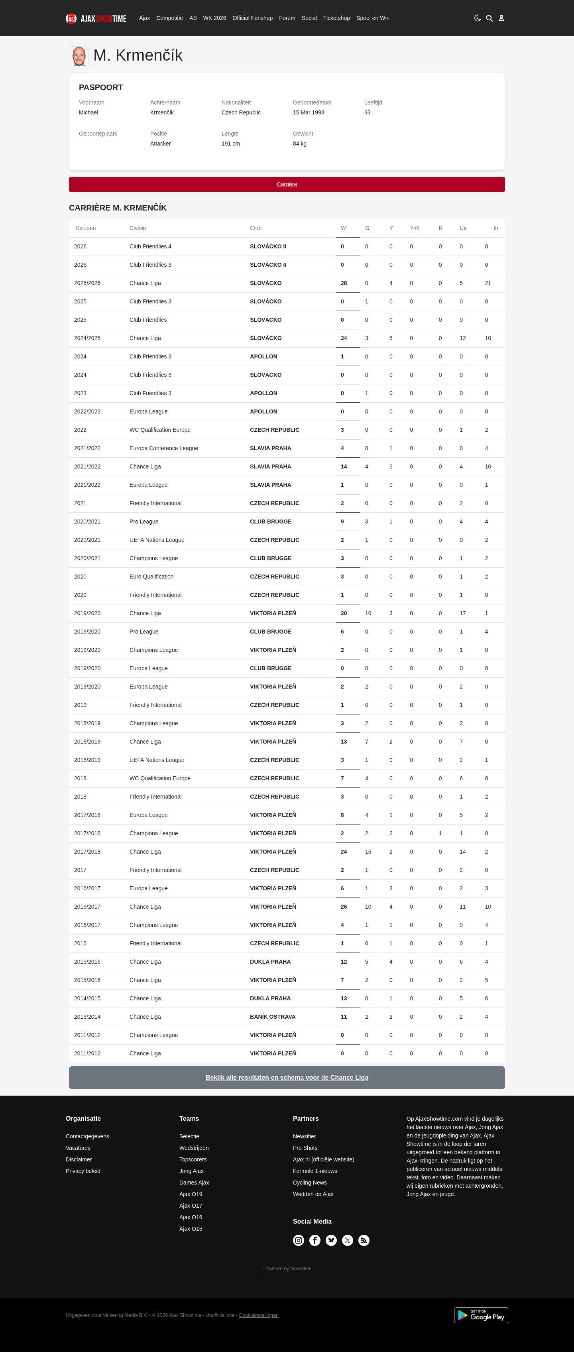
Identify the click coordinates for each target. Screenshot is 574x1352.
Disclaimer (79, 1159)
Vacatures (78, 1148)
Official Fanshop (248, 18)
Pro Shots (305, 1148)
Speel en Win (372, 18)
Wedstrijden (194, 1148)
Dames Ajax (194, 1182)
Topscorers (192, 1159)
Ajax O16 (190, 1217)
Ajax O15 (190, 1229)
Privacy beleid (83, 1171)
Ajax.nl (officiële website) (323, 1159)
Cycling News (310, 1182)
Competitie (167, 18)
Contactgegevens (87, 1136)
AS (193, 18)
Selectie (189, 1136)
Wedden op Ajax (313, 1194)
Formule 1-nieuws (315, 1171)
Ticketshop (336, 18)
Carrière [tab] (287, 184)
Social (308, 18)
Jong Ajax (191, 1171)
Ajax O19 (190, 1194)
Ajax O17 (190, 1205)
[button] (489, 18)
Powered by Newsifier (287, 1268)
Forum (287, 18)
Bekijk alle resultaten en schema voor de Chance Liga (287, 1077)
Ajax (144, 18)
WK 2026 (212, 18)
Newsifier (304, 1136)
